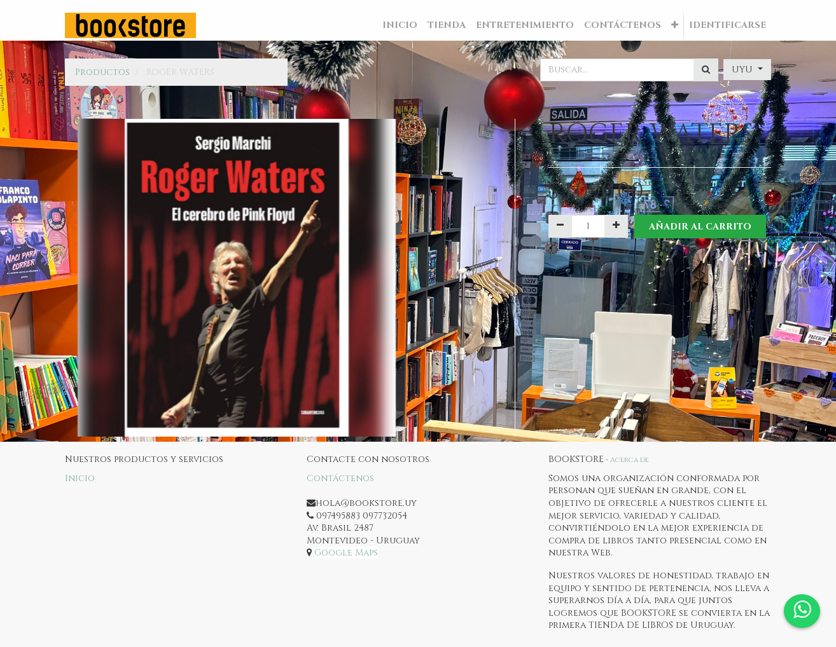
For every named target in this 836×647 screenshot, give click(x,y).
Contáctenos (340, 478)
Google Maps (346, 553)
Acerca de (629, 460)
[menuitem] (399, 25)
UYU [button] (743, 70)
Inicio (80, 478)
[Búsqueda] (705, 69)
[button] (674, 25)
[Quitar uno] (560, 226)
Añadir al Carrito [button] (700, 227)
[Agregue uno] (616, 226)
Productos (102, 72)
